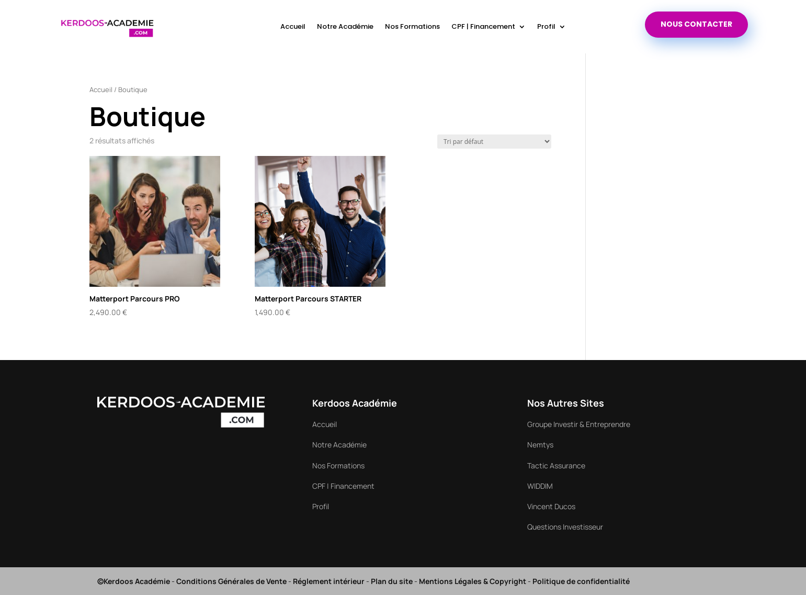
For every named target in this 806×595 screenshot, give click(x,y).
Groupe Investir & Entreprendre (578, 424)
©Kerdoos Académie (133, 581)
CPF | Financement (483, 26)
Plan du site (392, 581)
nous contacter (696, 24)
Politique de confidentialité (581, 581)
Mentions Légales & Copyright (472, 581)
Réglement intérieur (329, 581)
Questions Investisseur (565, 527)
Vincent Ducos (551, 506)
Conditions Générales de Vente (231, 581)
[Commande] (494, 141)
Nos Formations (412, 26)
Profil (546, 26)
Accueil (292, 26)
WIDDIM (540, 486)
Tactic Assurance (556, 465)
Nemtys (540, 445)
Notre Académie (345, 26)
